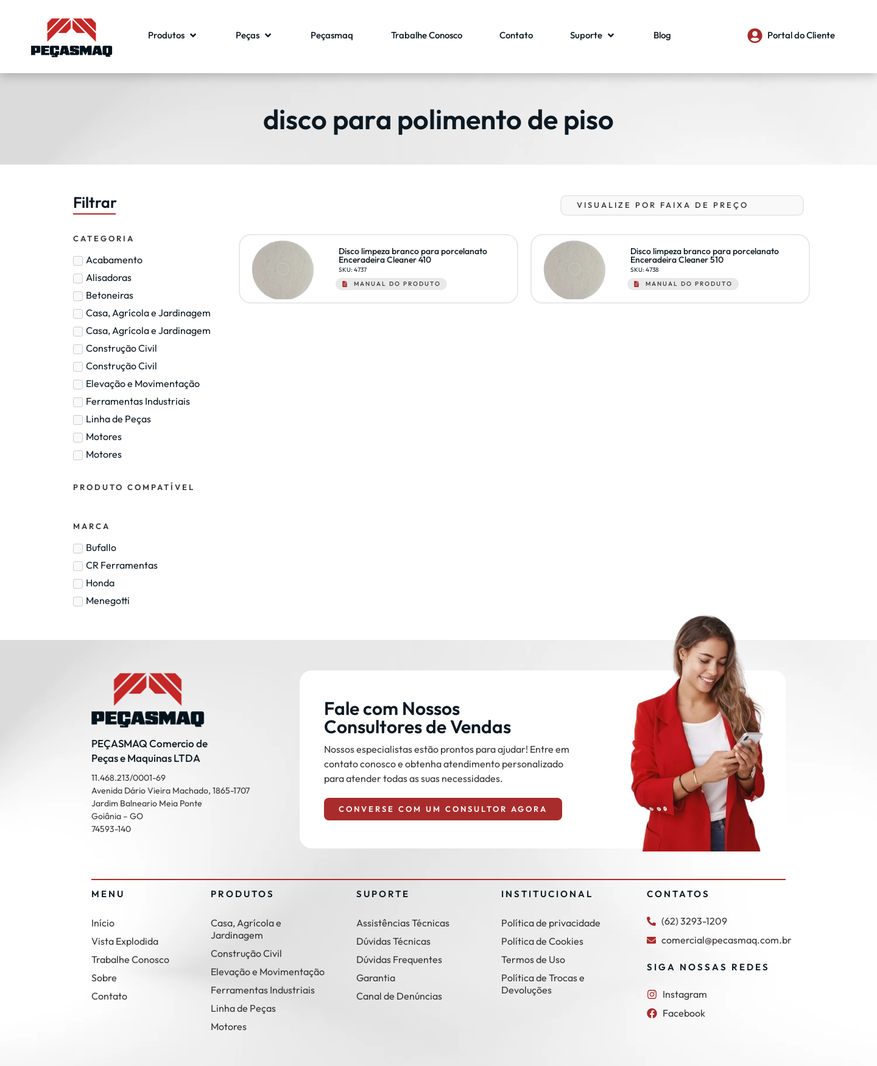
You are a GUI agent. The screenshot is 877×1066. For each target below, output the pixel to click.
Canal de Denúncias (399, 996)
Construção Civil (246, 953)
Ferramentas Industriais (263, 990)
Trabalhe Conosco (130, 959)
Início (102, 923)
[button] (173, 36)
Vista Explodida (124, 941)
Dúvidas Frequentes (399, 959)
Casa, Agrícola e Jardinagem (246, 929)
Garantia (375, 978)
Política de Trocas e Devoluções (543, 984)
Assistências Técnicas (402, 923)
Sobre (104, 978)
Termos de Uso (533, 959)
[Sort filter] (682, 205)
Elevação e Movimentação (268, 971)
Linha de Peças (243, 1008)
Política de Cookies (542, 941)
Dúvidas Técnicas (393, 941)
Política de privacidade (551, 923)
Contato (109, 996)
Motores (229, 1026)
